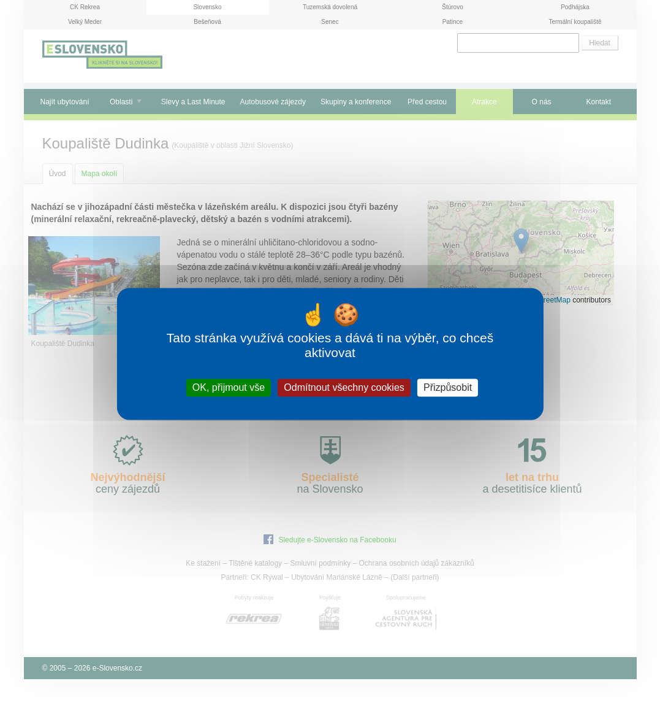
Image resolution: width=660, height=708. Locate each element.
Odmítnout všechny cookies (344, 387)
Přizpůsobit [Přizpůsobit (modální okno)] (447, 387)
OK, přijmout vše (228, 387)
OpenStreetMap (544, 300)
